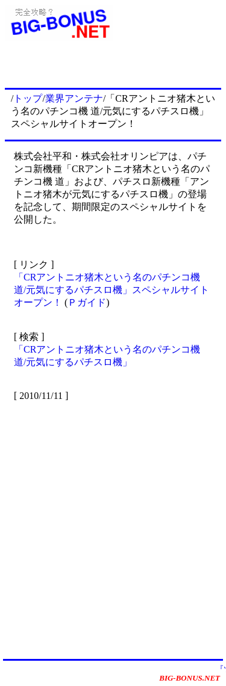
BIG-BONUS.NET (189, 677)
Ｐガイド (86, 302)
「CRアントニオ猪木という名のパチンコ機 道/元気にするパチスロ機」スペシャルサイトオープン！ (111, 289)
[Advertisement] (113, 529)
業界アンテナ (74, 98)
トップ (27, 98)
